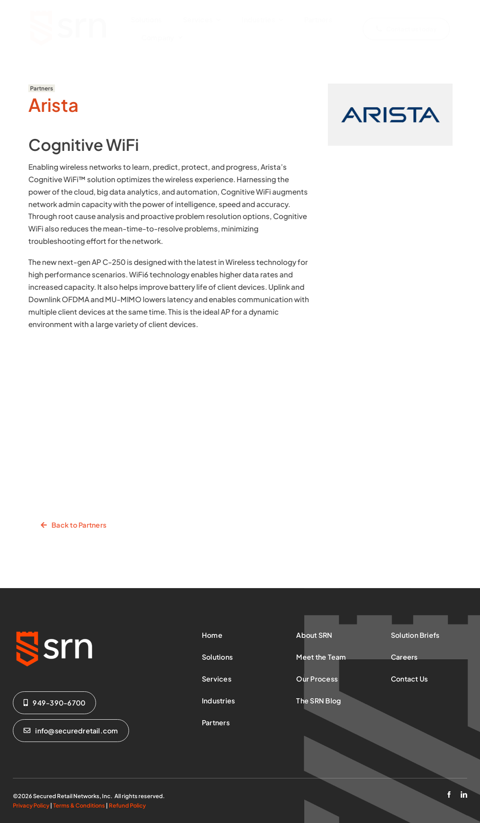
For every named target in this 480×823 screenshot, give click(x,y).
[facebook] (449, 794)
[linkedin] (464, 794)
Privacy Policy (31, 805)
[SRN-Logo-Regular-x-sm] (68, 10)
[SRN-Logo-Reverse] (56, 630)
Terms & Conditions (79, 805)
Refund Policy (127, 805)
